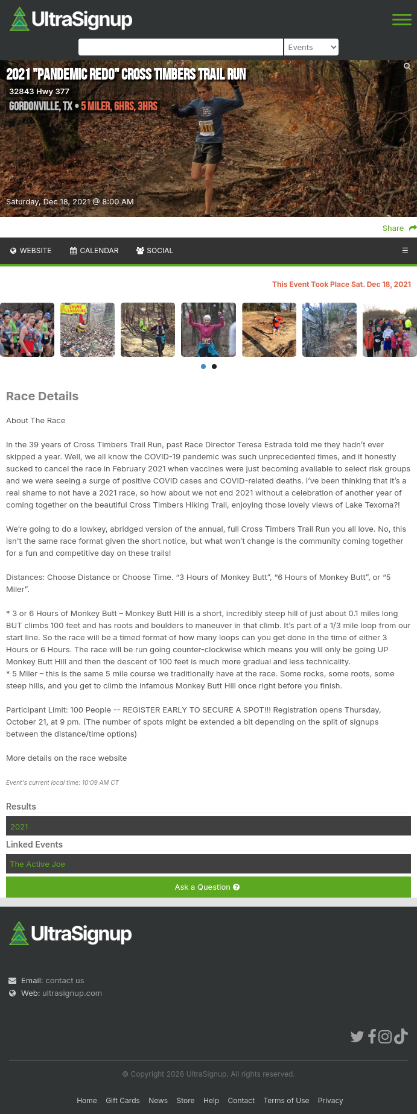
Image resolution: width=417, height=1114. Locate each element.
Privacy (330, 1100)
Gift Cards (123, 1100)
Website (30, 250)
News (158, 1100)
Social (154, 250)
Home (87, 1100)
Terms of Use (286, 1100)
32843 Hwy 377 (39, 91)
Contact (241, 1100)
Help (211, 1100)
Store (186, 1100)
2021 (19, 826)
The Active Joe (37, 864)
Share (400, 228)
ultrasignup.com (72, 993)
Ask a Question (206, 887)
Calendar (94, 250)
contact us (64, 980)
